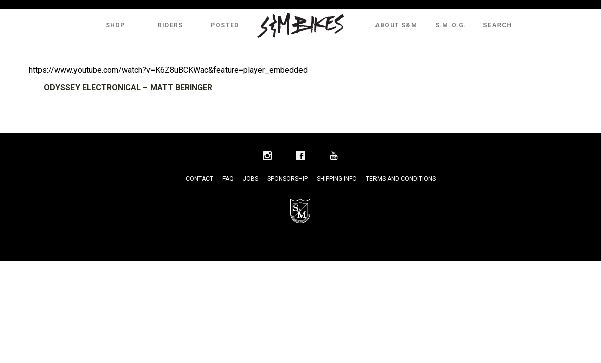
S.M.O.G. (451, 25)
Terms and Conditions (401, 179)
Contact (199, 179)
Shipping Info (337, 179)
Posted (225, 25)
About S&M (396, 25)
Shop (115, 25)
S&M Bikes (300, 25)
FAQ (228, 179)
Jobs (250, 179)
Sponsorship (287, 179)
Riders (170, 25)
